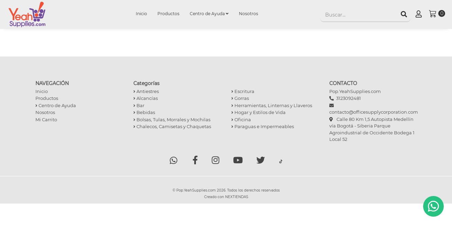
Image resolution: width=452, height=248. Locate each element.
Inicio (144, 13)
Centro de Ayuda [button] (209, 13)
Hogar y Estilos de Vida (258, 112)
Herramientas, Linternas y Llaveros (271, 105)
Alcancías (145, 98)
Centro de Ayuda (55, 105)
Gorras (240, 98)
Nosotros (248, 13)
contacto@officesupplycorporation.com (373, 112)
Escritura (242, 91)
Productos (168, 13)
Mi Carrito (46, 119)
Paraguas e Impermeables (262, 126)
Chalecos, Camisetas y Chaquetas (172, 126)
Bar (138, 105)
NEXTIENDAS (236, 197)
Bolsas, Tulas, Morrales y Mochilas (171, 119)
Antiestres (146, 91)
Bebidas (144, 112)
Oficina (241, 119)
